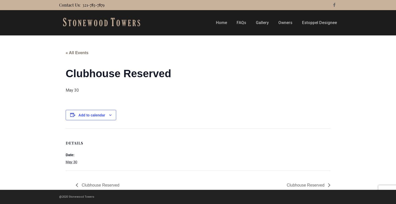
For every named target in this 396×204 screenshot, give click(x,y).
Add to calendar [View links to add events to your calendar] (92, 115)
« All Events (77, 53)
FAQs (241, 22)
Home (221, 22)
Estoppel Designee (319, 22)
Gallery (262, 22)
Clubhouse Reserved (100, 185)
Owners (285, 22)
